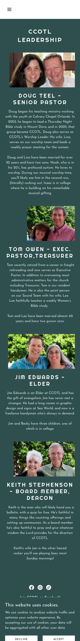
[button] (13, 9)
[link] (31, 587)
